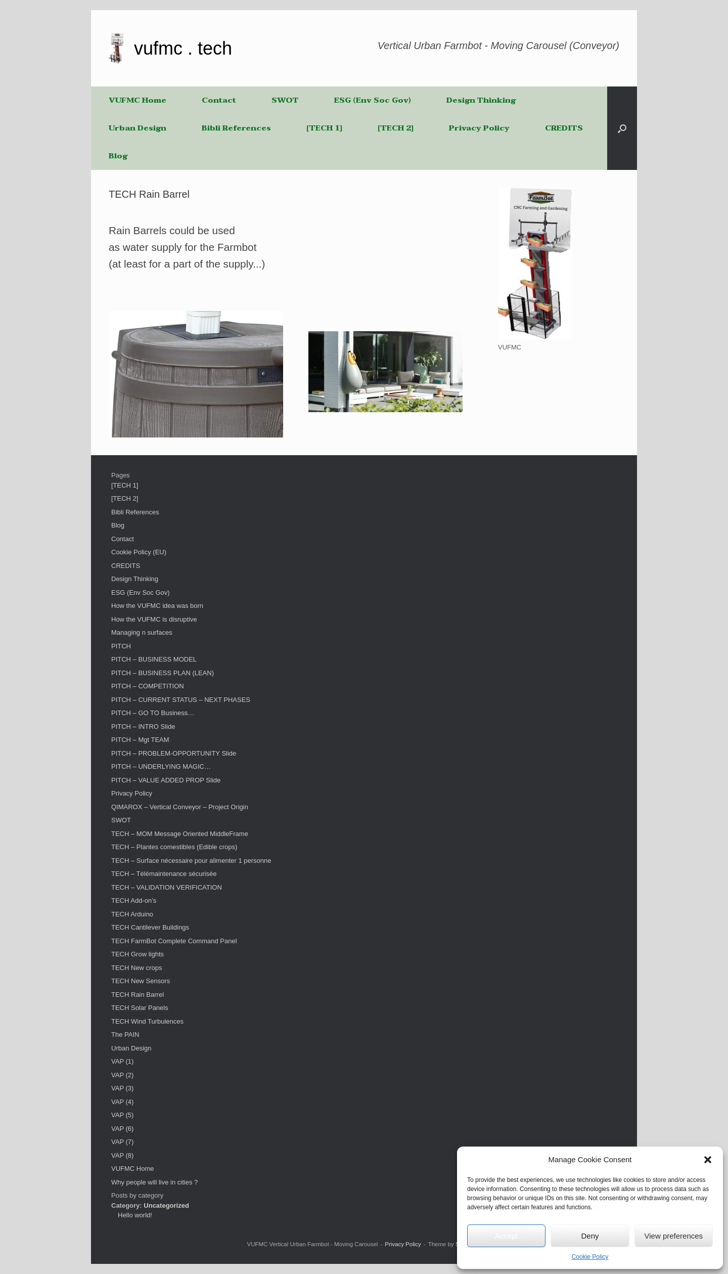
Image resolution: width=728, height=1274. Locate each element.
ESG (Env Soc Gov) (372, 100)
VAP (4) (122, 1102)
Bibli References (236, 128)
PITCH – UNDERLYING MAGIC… (161, 766)
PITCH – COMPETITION (147, 686)
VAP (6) (122, 1128)
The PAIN (125, 1034)
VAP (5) (122, 1115)
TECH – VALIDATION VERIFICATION (166, 887)
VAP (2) (122, 1075)
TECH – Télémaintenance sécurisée (164, 873)
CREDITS (564, 128)
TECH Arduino (132, 914)
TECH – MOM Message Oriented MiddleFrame (179, 834)
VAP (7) (122, 1142)
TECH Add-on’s (133, 900)
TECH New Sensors (140, 981)
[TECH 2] (396, 128)
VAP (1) (122, 1061)
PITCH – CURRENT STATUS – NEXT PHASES (180, 700)
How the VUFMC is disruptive (154, 619)
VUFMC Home (137, 100)
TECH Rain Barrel (137, 994)
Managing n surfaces (141, 632)
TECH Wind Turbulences (147, 1021)
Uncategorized (166, 1205)
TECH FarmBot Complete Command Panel (174, 941)
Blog (118, 155)
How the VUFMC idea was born (157, 605)
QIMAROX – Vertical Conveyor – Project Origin (179, 807)
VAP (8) (122, 1155)
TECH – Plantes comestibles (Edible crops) (174, 847)
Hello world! (135, 1215)
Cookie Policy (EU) (138, 552)
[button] (708, 1160)
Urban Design (137, 128)
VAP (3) (122, 1088)
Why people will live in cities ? (154, 1182)
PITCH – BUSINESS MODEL (154, 659)
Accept (506, 1236)
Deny (590, 1236)
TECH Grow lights (137, 954)
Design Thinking (481, 100)
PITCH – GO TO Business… (152, 713)
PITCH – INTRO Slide (143, 726)
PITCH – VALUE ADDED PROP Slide (165, 780)
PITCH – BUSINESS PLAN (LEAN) (162, 673)
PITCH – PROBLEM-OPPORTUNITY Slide (173, 753)
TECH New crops (136, 968)
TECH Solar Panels (139, 1008)
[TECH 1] (324, 128)
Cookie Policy (590, 1256)
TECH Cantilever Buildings (150, 927)
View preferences (674, 1236)
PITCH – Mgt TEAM (140, 739)
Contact (219, 100)
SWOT (285, 100)
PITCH (121, 646)
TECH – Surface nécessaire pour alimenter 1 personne (191, 860)
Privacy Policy (479, 128)
